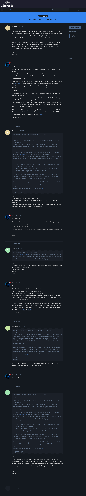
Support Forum (10, 10)
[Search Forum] (60, 9)
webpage (25, 354)
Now (70, 58)
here (41, 114)
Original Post (72, 31)
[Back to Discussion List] (2, 9)
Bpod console (18, 84)
